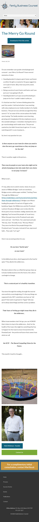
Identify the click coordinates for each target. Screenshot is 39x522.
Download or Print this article (19, 40)
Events (5, 491)
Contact (5, 501)
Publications (6, 496)
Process (5, 482)
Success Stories (7, 487)
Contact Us (19, 452)
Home (4, 477)
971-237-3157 (19, 510)
